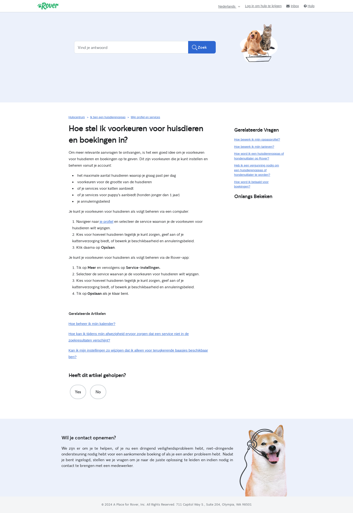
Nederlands (227, 6)
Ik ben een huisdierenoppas (108, 117)
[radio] (78, 392)
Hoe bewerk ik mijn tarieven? (254, 146)
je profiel (107, 221)
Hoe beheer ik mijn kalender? (92, 324)
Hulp (309, 6)
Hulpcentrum (77, 117)
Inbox (292, 6)
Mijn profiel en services (145, 117)
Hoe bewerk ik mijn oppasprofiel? (257, 139)
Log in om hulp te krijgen (263, 6)
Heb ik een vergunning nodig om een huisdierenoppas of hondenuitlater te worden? (256, 170)
